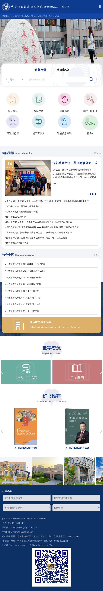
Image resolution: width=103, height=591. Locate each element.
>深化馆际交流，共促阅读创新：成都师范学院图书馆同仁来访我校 (36, 238)
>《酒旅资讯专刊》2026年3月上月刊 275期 (25, 271)
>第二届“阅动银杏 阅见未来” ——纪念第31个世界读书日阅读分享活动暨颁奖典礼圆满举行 (47, 201)
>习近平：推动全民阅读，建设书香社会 (23, 206)
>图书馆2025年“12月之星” (17, 243)
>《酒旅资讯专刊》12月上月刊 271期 (22, 297)
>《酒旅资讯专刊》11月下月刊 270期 (22, 304)
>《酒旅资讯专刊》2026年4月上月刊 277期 (25, 264)
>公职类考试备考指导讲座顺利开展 (21, 211)
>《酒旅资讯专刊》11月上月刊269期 (22, 311)
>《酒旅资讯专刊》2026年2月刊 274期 (23, 277)
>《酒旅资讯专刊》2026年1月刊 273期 (23, 284)
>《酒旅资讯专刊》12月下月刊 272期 (22, 291)
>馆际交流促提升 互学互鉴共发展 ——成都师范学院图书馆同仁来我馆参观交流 (42, 227)
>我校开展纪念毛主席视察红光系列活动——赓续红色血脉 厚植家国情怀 (38, 232)
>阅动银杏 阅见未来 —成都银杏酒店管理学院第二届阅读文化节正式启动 (38, 222)
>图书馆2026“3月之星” (15, 217)
